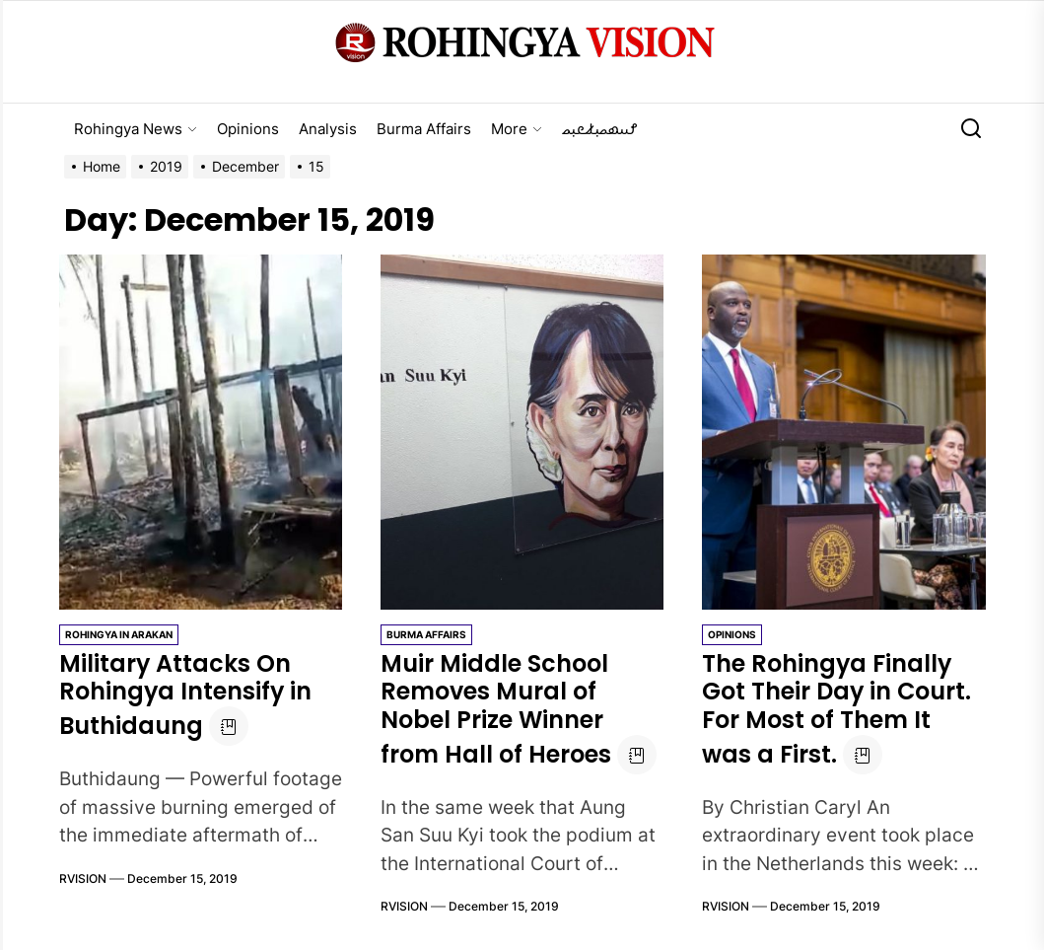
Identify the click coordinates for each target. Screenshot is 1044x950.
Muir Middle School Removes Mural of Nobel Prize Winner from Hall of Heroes (496, 708)
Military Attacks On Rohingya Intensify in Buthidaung (186, 695)
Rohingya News (135, 128)
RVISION (82, 878)
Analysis (328, 128)
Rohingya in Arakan (119, 634)
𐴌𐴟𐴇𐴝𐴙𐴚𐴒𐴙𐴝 (599, 128)
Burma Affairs (424, 128)
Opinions (248, 128)
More (516, 128)
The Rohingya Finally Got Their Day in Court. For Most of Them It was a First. (837, 708)
